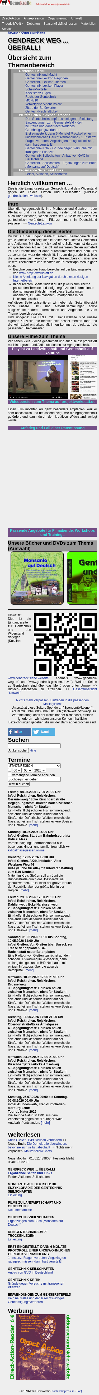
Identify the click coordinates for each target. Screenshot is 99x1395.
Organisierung (57, 18)
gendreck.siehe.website (24, 196)
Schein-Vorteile (36, 89)
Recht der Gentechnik (40, 97)
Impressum (67, 1391)
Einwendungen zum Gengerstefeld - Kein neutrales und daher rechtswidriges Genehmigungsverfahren (54, 126)
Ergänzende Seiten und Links (30, 1173)
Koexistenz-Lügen (38, 93)
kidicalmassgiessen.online (26, 850)
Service (7, 29)
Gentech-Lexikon (40, 223)
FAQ (79, 1391)
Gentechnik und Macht (41, 74)
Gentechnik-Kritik (33, 32)
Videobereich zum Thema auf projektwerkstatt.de (53, 402)
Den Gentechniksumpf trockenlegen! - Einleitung (59, 119)
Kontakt (56, 1391)
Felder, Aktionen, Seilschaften (46, 174)
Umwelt (76, 18)
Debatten (33, 23)
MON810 (31, 100)
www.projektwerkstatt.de (36, 273)
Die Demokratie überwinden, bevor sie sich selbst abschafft (37, 1145)
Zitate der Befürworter (40, 108)
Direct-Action (11, 18)
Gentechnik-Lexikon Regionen (46, 78)
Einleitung (15, 1195)
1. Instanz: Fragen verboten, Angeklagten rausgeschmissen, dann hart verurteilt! (37, 1259)
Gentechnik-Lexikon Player (44, 86)
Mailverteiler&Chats (38, 1151)
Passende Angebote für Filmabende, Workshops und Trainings (52, 532)
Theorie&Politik (12, 23)
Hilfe (33, 750)
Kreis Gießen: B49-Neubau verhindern (35, 1140)
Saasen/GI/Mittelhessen (60, 23)
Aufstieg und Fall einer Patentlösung (52, 428)
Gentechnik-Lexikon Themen (45, 82)
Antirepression (34, 18)
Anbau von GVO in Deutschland (30, 1272)
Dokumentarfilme (20, 1210)
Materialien (88, 23)
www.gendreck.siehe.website (28, 678)
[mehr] (33, 825)
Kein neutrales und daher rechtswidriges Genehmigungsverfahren (36, 1300)
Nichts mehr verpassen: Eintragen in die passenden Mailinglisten (52, 702)
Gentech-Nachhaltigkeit (41, 111)
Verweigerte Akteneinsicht (43, 104)
